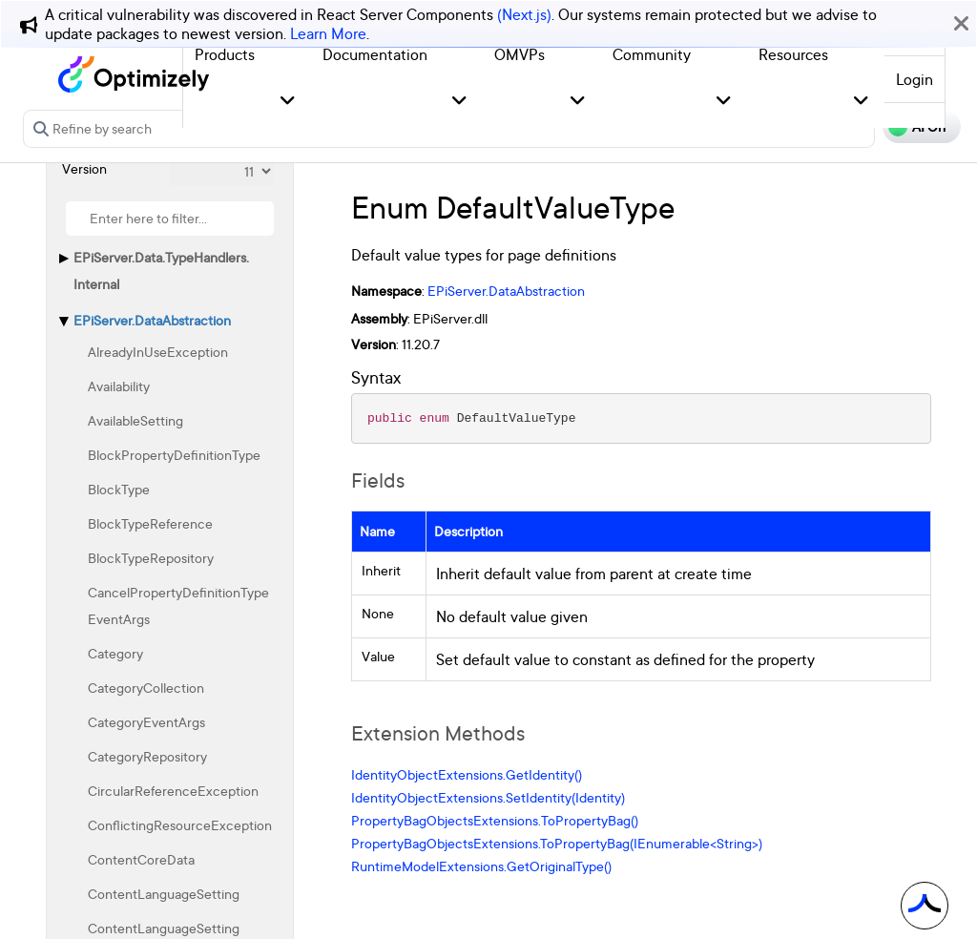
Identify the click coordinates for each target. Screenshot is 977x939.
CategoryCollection (146, 687)
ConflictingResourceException (180, 825)
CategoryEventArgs (146, 722)
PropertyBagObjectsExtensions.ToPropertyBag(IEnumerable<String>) (556, 843)
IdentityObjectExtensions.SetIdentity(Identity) (488, 797)
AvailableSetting (135, 420)
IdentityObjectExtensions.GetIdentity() (466, 774)
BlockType (119, 489)
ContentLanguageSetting (163, 894)
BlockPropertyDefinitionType (174, 455)
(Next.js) (524, 14)
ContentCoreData (141, 859)
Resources (793, 54)
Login (914, 79)
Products (225, 54)
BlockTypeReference (150, 523)
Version (84, 168)
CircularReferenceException (173, 791)
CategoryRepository (147, 756)
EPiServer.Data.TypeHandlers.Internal (161, 270)
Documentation (374, 54)
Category (115, 653)
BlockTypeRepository (151, 558)
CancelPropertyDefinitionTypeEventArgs (178, 605)
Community (652, 54)
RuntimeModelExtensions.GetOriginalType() (481, 866)
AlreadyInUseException (158, 352)
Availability (119, 386)
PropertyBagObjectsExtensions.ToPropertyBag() (494, 820)
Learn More (328, 33)
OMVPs (519, 54)
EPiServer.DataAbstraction (152, 320)
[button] (287, 101)
